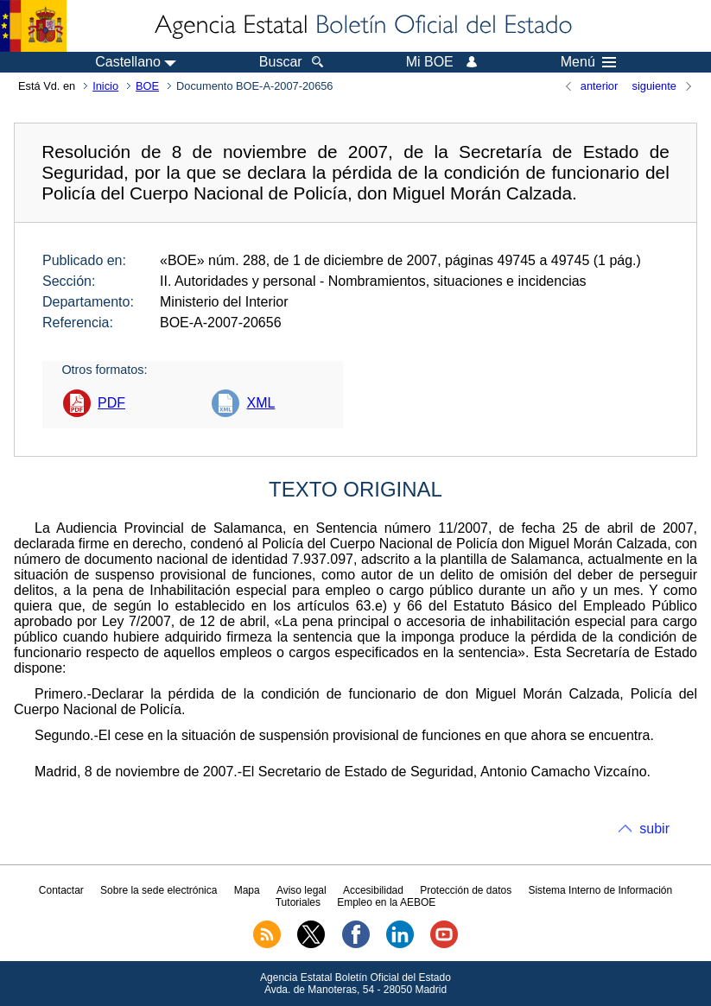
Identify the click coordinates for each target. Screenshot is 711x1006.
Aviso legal (301, 890)
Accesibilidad (373, 890)
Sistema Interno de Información (600, 890)
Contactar (61, 890)
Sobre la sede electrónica (158, 890)
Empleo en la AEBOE (386, 902)
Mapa (247, 890)
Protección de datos (465, 890)
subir (654, 828)
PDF (111, 402)
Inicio (105, 85)
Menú (588, 62)
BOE (147, 85)
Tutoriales (298, 902)
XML (260, 402)
